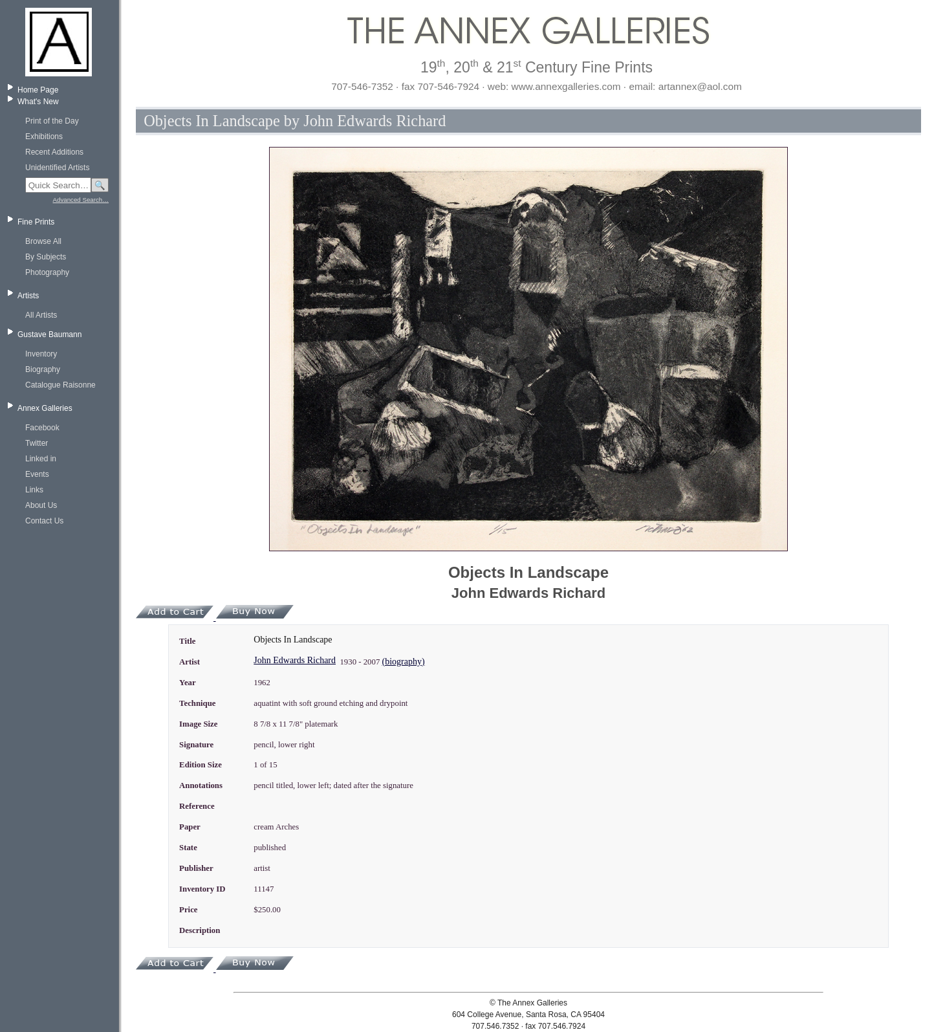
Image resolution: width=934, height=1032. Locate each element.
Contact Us (44, 520)
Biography (42, 369)
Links (34, 489)
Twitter (36, 443)
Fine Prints (35, 221)
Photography (47, 272)
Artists (28, 295)
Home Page (37, 89)
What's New (38, 101)
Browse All (43, 241)
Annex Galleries (44, 408)
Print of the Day (52, 121)
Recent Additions (54, 152)
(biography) (403, 661)
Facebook (42, 427)
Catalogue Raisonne (60, 385)
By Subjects (45, 256)
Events (37, 474)
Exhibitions (44, 136)
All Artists (41, 315)
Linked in (40, 458)
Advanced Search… (81, 199)
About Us (41, 505)
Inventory (41, 353)
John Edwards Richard (295, 660)
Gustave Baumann (49, 334)
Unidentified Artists (57, 167)
